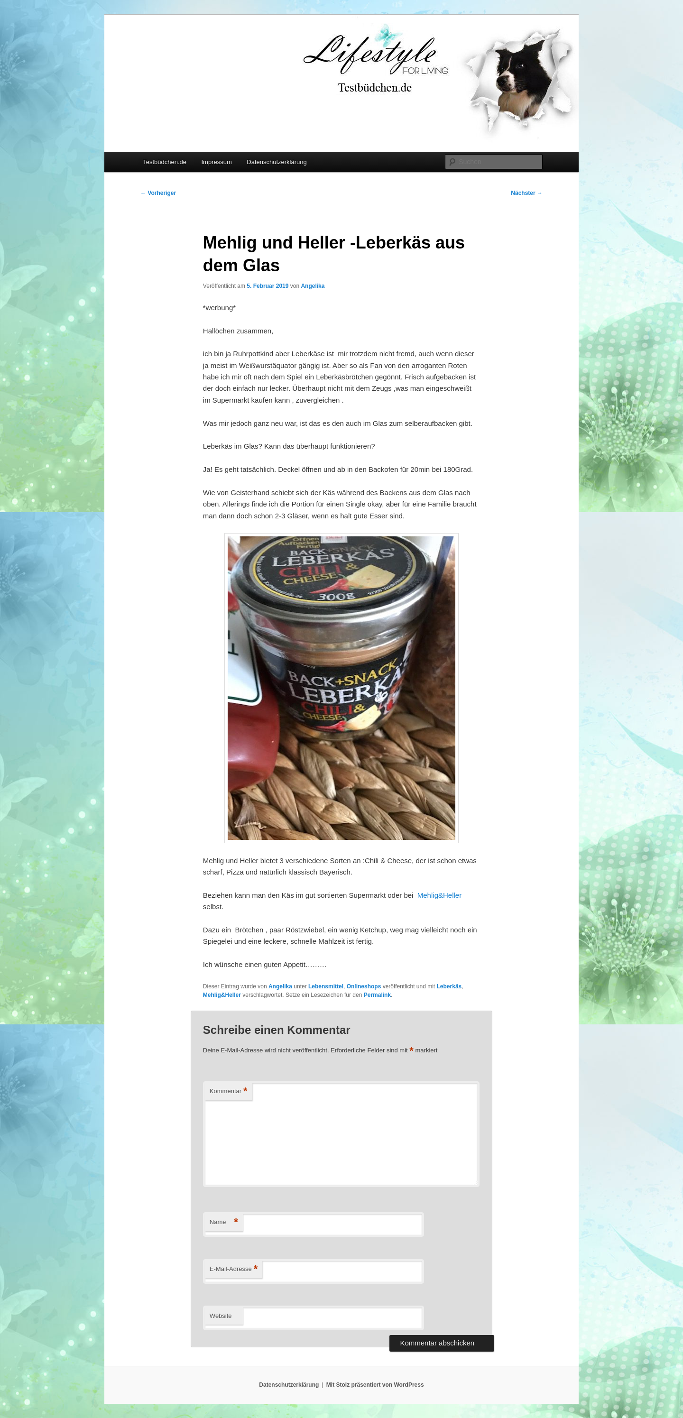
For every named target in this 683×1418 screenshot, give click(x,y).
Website (221, 1315)
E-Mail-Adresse (234, 1269)
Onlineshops (364, 986)
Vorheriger (158, 193)
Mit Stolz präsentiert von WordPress (375, 1384)
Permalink (377, 995)
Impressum (216, 162)
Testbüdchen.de (164, 162)
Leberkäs (449, 986)
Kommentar (229, 1091)
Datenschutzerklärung (276, 162)
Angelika (312, 286)
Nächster (527, 193)
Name (224, 1222)
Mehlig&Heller (439, 895)
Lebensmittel (325, 986)
